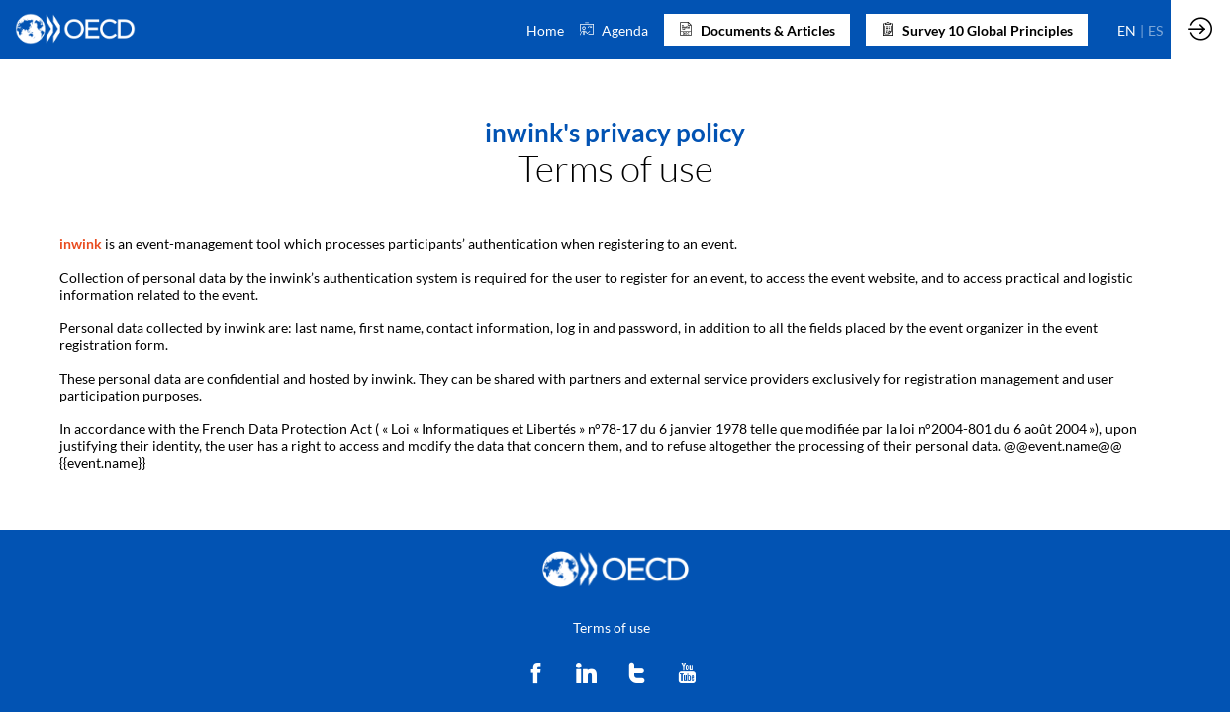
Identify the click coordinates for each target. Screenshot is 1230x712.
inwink (80, 243)
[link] (545, 29)
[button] (757, 30)
